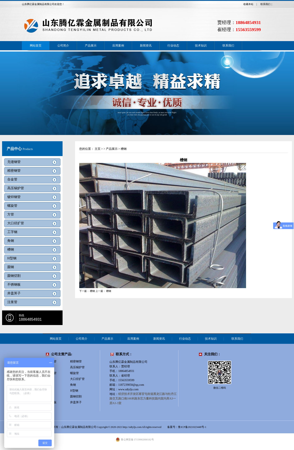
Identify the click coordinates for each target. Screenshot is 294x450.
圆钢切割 (14, 275)
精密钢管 (14, 170)
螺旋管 (12, 205)
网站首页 (35, 45)
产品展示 (91, 45)
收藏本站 (248, 4)
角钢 (10, 240)
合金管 (12, 179)
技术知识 (201, 45)
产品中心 (15, 149)
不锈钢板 (14, 284)
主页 (98, 148)
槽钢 (10, 249)
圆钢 (10, 267)
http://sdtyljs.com (132, 427)
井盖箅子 (14, 293)
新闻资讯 (146, 45)
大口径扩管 (15, 223)
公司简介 (63, 45)
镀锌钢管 (14, 197)
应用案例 (118, 45)
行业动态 (173, 45)
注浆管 (12, 302)
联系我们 (265, 4)
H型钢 (11, 258)
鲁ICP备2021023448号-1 (192, 427)
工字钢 (12, 232)
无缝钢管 (14, 162)
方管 (10, 214)
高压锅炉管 (15, 188)
